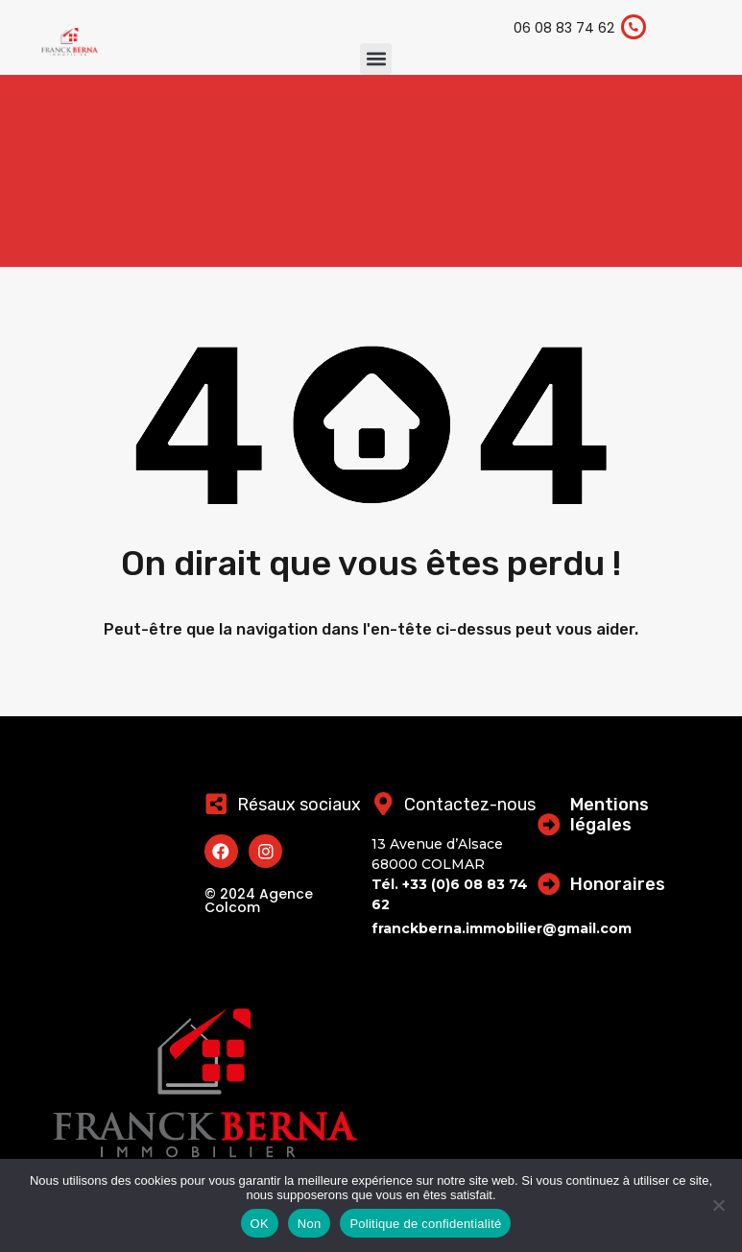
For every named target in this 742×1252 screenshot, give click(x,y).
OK (260, 1223)
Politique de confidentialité (425, 1223)
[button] (376, 59)
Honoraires (617, 884)
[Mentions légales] (549, 824)
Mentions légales (609, 815)
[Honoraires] (549, 883)
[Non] (718, 1206)
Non (310, 1223)
